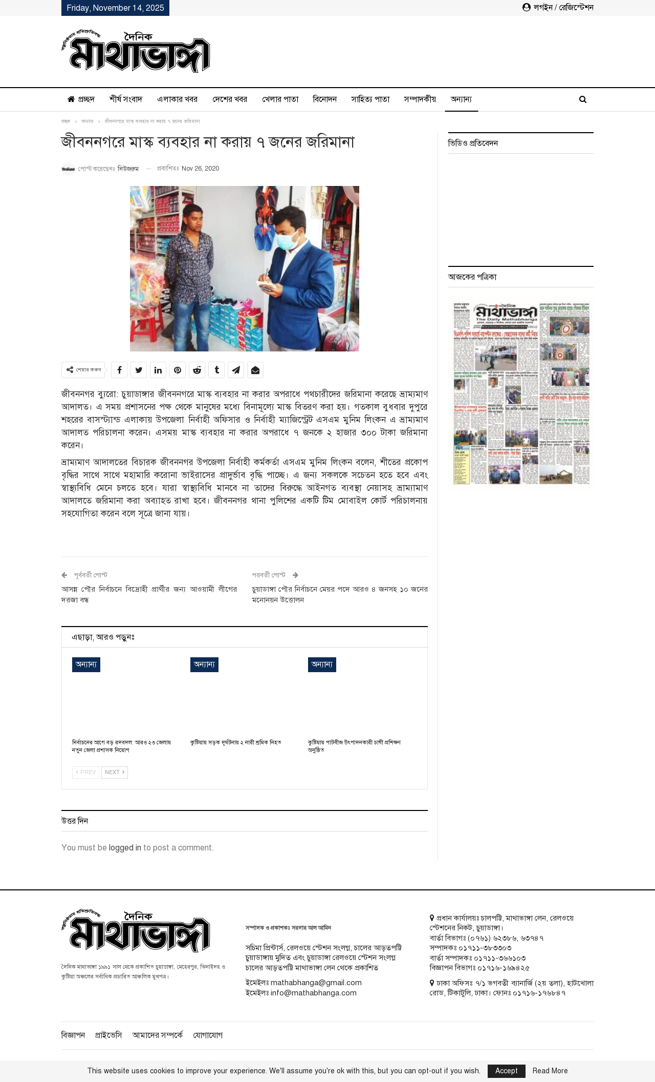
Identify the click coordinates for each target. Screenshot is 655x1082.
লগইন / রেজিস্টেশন (558, 8)
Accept (506, 1071)
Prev (86, 772)
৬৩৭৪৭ (531, 938)
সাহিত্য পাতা (370, 99)
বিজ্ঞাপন (73, 1035)
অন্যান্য (461, 99)
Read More (550, 1071)
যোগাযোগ (208, 1035)
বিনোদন (325, 99)
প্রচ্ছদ (81, 99)
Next (114, 772)
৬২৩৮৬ (504, 938)
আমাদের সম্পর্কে (158, 1035)
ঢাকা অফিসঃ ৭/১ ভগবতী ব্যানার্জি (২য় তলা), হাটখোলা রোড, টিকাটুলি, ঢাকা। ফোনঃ (512, 988)
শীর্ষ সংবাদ (126, 99)
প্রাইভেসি (108, 1035)
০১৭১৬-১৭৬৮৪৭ (539, 992)
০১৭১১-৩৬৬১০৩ (500, 958)
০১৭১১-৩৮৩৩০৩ (484, 947)
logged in (125, 848)
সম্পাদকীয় (420, 99)
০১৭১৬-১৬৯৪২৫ (503, 967)
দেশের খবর (229, 99)
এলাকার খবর (177, 99)
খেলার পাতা (280, 99)
